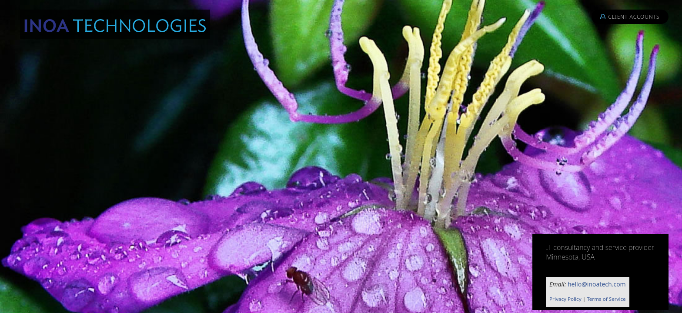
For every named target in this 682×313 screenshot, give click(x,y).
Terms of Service (606, 299)
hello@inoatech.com (597, 284)
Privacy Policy (565, 299)
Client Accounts (629, 16)
